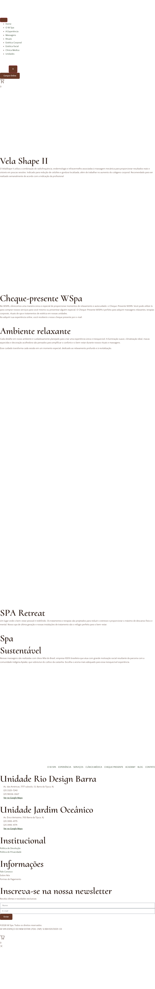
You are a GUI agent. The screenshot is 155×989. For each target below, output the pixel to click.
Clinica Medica (12, 50)
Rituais (9, 39)
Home (8, 24)
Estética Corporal (14, 42)
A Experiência (12, 31)
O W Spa (10, 27)
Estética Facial (12, 46)
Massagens (11, 35)
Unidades (10, 54)
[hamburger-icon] (3, 20)
